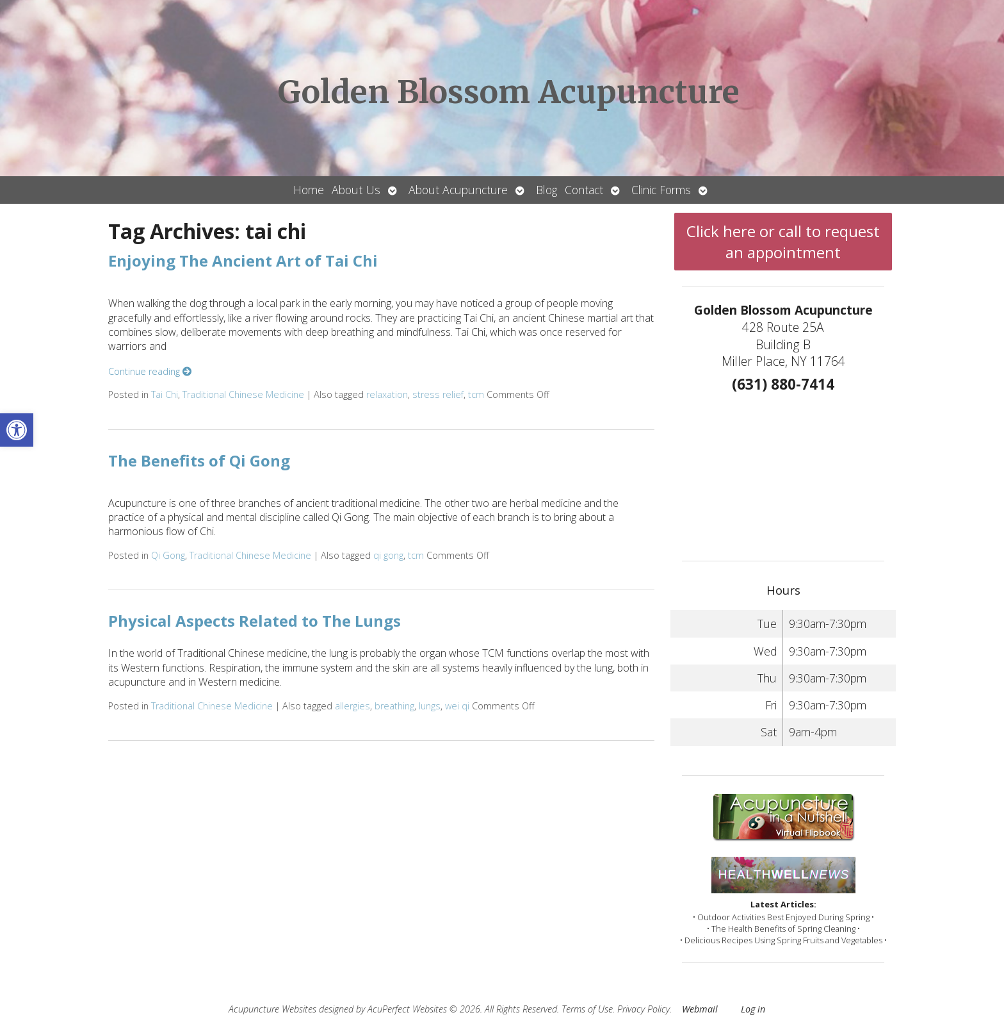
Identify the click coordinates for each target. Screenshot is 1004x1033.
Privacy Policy (643, 1009)
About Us (356, 189)
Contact (584, 189)
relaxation (387, 394)
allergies (352, 706)
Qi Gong (168, 555)
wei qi (457, 706)
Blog (546, 189)
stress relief (438, 394)
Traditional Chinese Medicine (243, 394)
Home (308, 189)
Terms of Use (587, 1009)
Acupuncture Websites (272, 1009)
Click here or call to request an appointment (783, 241)
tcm (476, 394)
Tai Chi (164, 394)
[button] (16, 430)
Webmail (700, 1009)
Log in (753, 1009)
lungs (430, 706)
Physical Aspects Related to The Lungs (254, 620)
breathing (394, 706)
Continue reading (149, 371)
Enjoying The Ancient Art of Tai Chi (243, 260)
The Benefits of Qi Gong (199, 460)
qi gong (388, 555)
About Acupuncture (458, 189)
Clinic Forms (661, 189)
